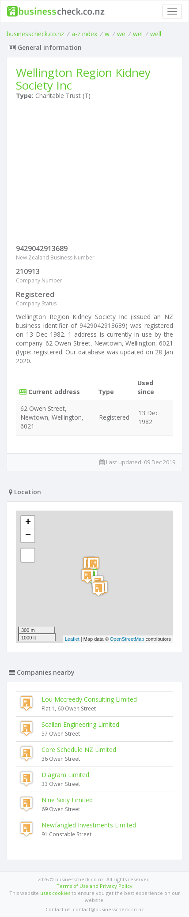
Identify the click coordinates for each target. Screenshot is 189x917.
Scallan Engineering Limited (80, 724)
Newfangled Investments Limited (89, 825)
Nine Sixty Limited (67, 800)
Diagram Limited (65, 774)
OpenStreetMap (127, 639)
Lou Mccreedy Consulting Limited (89, 699)
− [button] (28, 535)
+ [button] (28, 522)
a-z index (84, 34)
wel (138, 34)
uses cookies (55, 893)
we (121, 34)
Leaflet (72, 639)
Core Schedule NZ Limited (79, 749)
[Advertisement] (94, 174)
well (155, 34)
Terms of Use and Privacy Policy (94, 886)
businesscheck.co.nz (35, 34)
